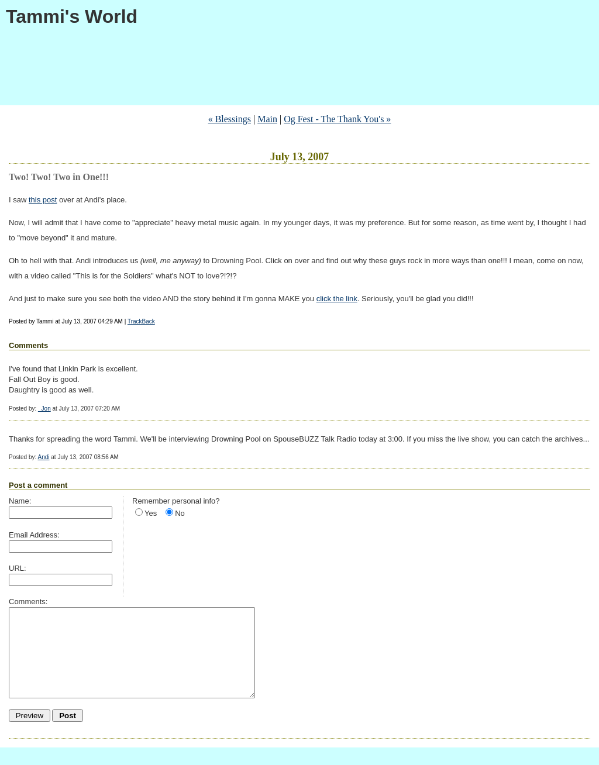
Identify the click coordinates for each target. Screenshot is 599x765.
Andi (43, 457)
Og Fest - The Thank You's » (337, 119)
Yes (150, 513)
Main (267, 119)
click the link (336, 298)
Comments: (28, 601)
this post (43, 199)
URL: (17, 568)
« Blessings (229, 119)
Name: (20, 501)
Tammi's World (71, 16)
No (180, 513)
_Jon (44, 408)
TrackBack (141, 321)
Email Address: (34, 534)
